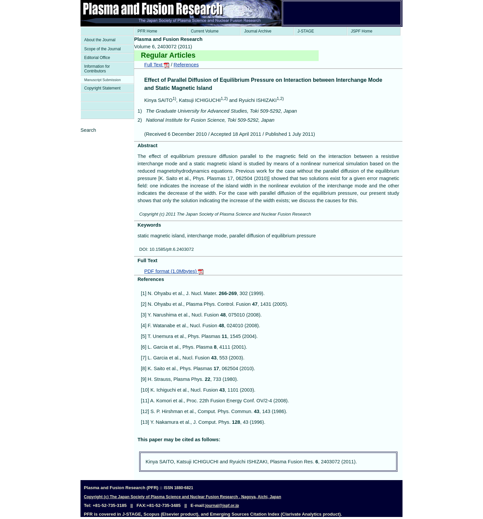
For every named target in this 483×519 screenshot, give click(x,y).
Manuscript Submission (102, 80)
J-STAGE (306, 31)
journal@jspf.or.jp (222, 505)
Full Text (156, 64)
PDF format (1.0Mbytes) (174, 271)
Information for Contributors (97, 68)
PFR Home (147, 31)
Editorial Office (97, 57)
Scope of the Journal (102, 49)
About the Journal (99, 40)
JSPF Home (361, 31)
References (186, 64)
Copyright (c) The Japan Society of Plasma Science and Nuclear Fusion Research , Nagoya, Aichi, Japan (182, 497)
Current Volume (205, 31)
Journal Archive (257, 31)
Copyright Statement (102, 88)
